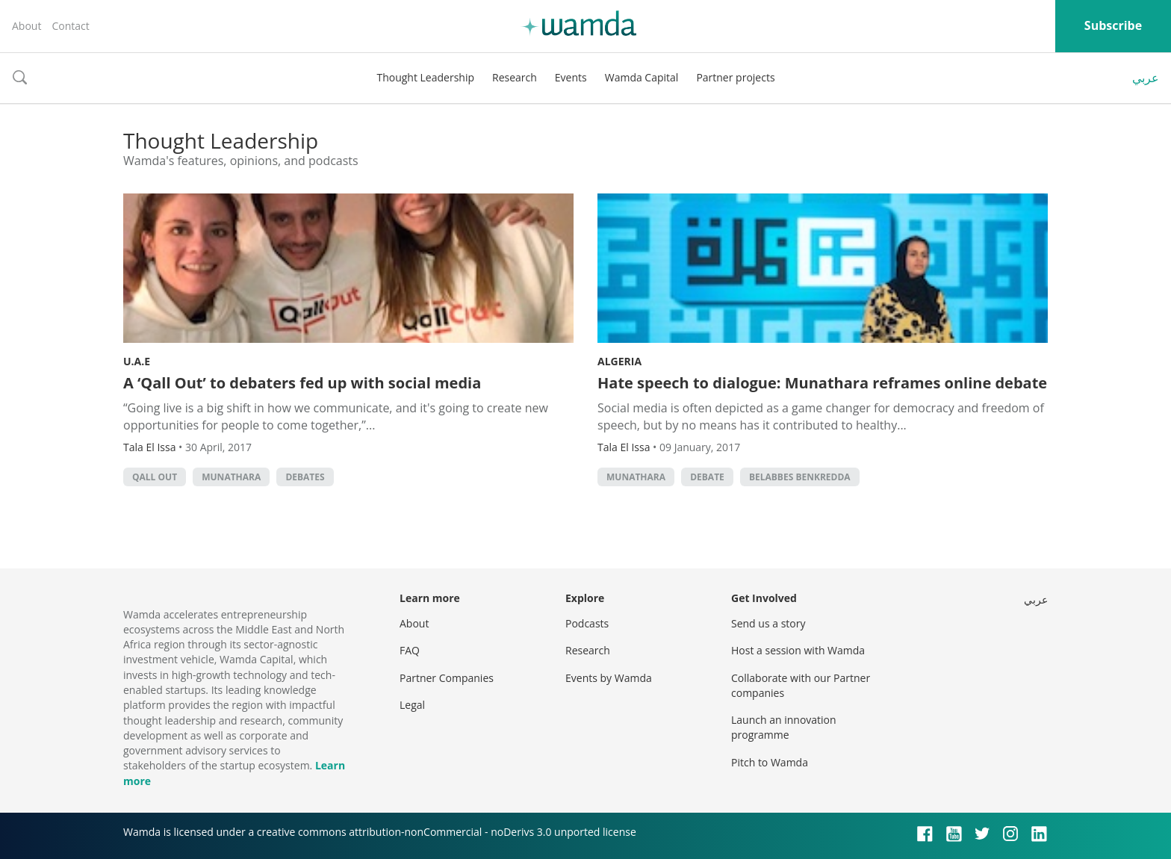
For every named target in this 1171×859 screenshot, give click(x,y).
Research (514, 77)
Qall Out (154, 477)
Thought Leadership (425, 77)
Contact (70, 26)
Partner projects (735, 77)
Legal (412, 705)
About (26, 26)
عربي (1145, 78)
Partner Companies (447, 678)
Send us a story (768, 623)
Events (571, 77)
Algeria (619, 361)
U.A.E (136, 361)
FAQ (410, 650)
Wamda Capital (642, 77)
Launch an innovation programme (783, 727)
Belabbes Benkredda (800, 477)
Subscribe (1113, 25)
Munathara (231, 477)
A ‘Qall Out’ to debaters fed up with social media (302, 383)
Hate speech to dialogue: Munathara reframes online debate (822, 383)
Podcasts (587, 623)
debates (304, 477)
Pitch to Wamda (769, 762)
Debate (707, 477)
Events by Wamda (608, 678)
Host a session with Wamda (798, 650)
